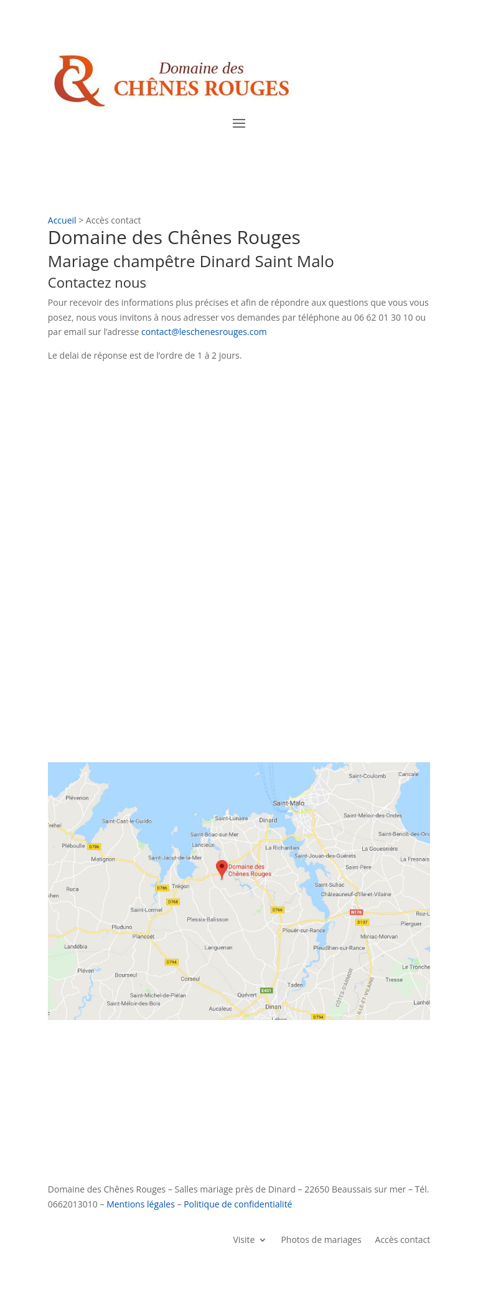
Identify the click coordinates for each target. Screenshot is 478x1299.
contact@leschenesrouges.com (204, 332)
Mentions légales (140, 1204)
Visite (244, 1239)
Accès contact (403, 1239)
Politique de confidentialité (238, 1204)
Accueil (62, 220)
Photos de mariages (321, 1239)
